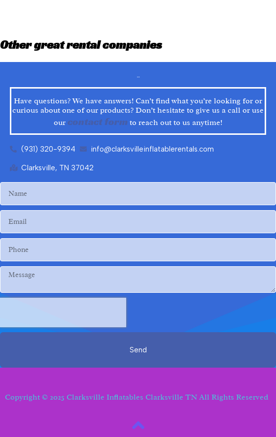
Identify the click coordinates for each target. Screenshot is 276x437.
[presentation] (63, 312)
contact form (98, 121)
